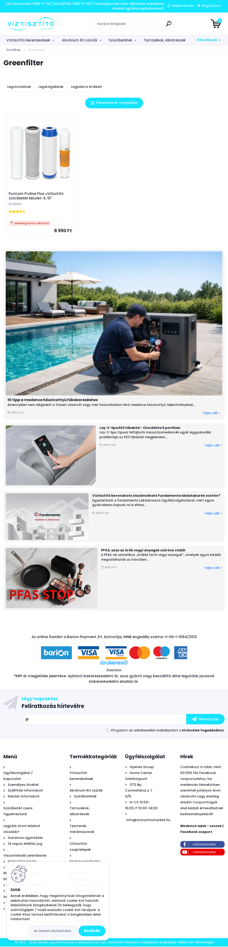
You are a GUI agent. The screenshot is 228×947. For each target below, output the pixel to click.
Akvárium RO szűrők (79, 40)
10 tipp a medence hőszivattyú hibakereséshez (53, 400)
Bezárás (92, 930)
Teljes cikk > (211, 413)
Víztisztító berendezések (28, 40)
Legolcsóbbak (19, 86)
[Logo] (31, 24)
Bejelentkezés (183, 5)
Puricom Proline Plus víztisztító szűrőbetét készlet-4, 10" (36, 196)
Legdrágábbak (51, 86)
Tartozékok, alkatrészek (165, 40)
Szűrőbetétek (120, 40)
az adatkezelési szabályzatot (153, 731)
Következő (207, 40)
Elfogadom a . (168, 731)
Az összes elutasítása (52, 931)
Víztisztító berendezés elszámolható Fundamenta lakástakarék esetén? (156, 496)
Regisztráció (211, 5)
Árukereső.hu (114, 670)
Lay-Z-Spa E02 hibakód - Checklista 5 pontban (140, 428)
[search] (168, 25)
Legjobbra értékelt (86, 86)
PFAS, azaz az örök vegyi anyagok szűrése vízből (143, 550)
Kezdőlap (13, 50)
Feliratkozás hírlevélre (53, 706)
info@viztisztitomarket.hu (148, 820)
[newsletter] (205, 720)
